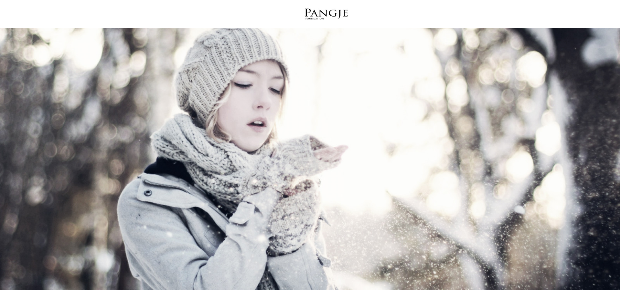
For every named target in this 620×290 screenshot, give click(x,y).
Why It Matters (268, 15)
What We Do (160, 15)
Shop (429, 15)
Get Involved (386, 15)
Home (118, 15)
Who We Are (212, 15)
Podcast (464, 15)
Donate (504, 15)
